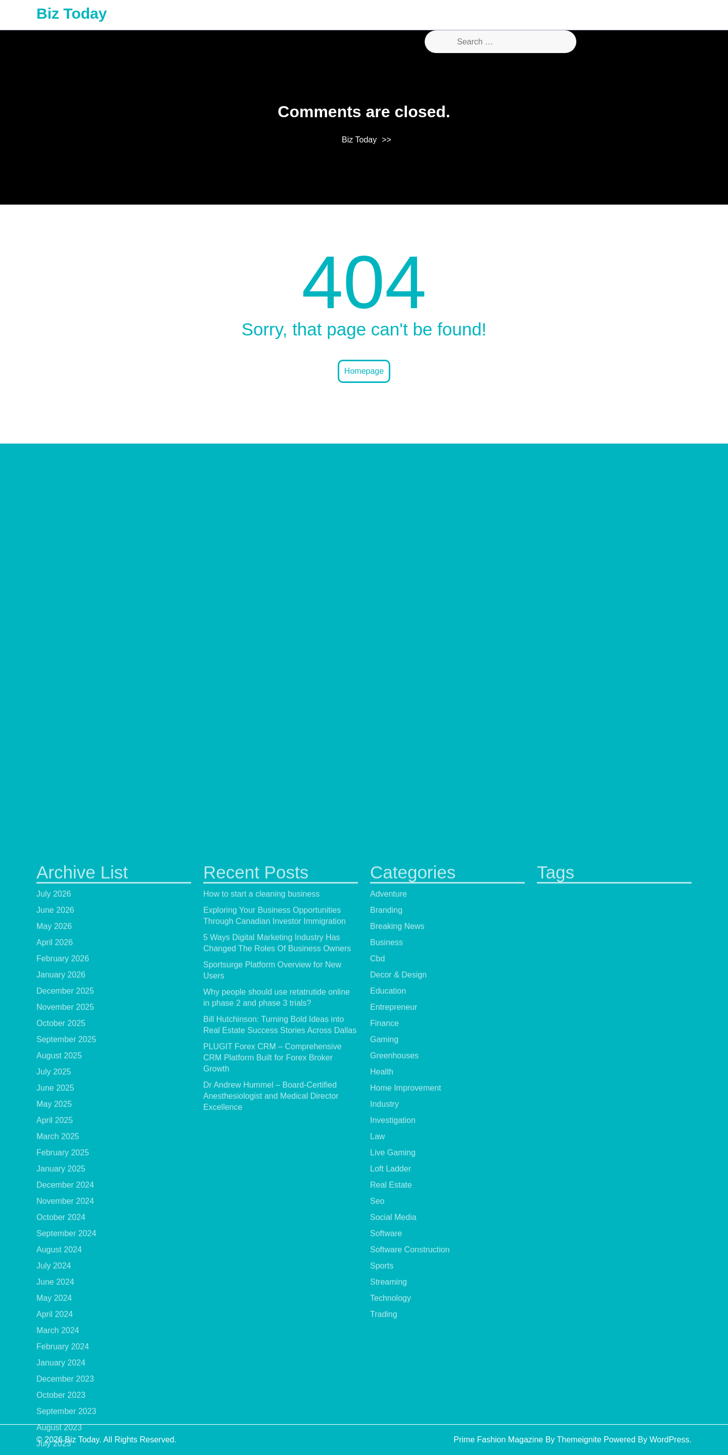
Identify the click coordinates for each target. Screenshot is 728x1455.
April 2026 (54, 1358)
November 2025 (65, 1423)
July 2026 (53, 1310)
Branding (386, 1326)
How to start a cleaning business (261, 1310)
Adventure (388, 1310)
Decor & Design (398, 1391)
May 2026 (54, 1342)
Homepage (364, 371)
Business (386, 1358)
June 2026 (55, 1326)
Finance (384, 1439)
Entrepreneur (393, 1423)
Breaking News (397, 1342)
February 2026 (62, 1375)
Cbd (377, 1375)
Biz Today (71, 13)
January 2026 (60, 1391)
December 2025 (65, 1407)
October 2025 (60, 1439)
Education (388, 1407)
